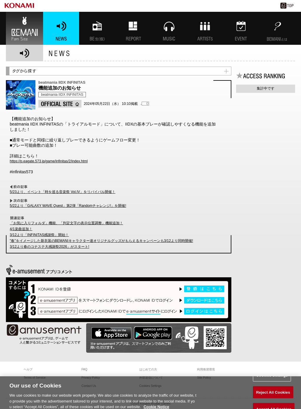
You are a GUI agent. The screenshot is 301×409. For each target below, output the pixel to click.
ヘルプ (28, 369)
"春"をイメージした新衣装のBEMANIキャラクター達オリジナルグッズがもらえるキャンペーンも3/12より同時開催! (101, 241)
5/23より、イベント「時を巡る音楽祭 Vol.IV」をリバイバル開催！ (62, 192)
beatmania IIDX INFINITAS (62, 95)
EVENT (241, 28)
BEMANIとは (277, 28)
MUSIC (169, 28)
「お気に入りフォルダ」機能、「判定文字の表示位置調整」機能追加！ (66, 223)
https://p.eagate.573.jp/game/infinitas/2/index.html (49, 161)
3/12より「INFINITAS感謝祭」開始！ (39, 235)
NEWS (61, 28)
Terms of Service (34, 377)
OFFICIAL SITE (59, 104)
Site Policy (204, 377)
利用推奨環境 (206, 369)
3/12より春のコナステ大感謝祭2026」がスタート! (49, 247)
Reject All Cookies (273, 396)
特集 (133, 28)
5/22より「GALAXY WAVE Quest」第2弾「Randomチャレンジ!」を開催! (68, 206)
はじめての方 (148, 369)
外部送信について (151, 377)
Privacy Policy (90, 377)
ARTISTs (205, 28)
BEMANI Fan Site (24, 28)
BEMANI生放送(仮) (97, 28)
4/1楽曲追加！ (21, 229)
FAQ (84, 369)
